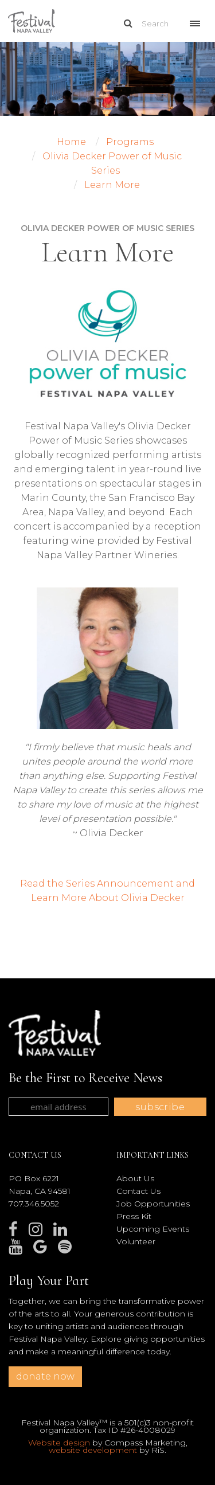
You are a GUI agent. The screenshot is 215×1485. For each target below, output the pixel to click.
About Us (135, 1178)
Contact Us (138, 1191)
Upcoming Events (152, 1229)
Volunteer (135, 1241)
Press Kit (133, 1216)
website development (93, 1450)
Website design (59, 1442)
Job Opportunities (153, 1203)
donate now (45, 1376)
